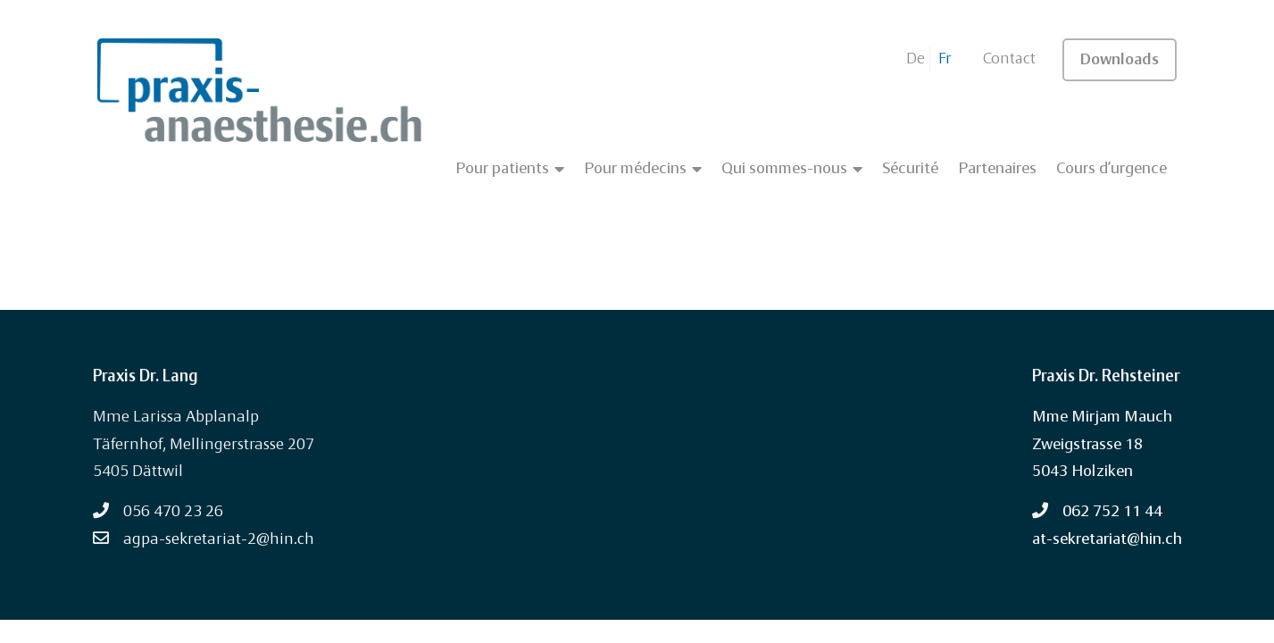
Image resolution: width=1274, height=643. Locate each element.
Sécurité (910, 169)
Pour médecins (643, 169)
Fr (945, 59)
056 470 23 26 (173, 512)
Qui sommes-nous (791, 169)
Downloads (1119, 60)
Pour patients (509, 169)
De (915, 59)
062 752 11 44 (1112, 512)
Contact (1009, 59)
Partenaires (997, 169)
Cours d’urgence (1111, 169)
